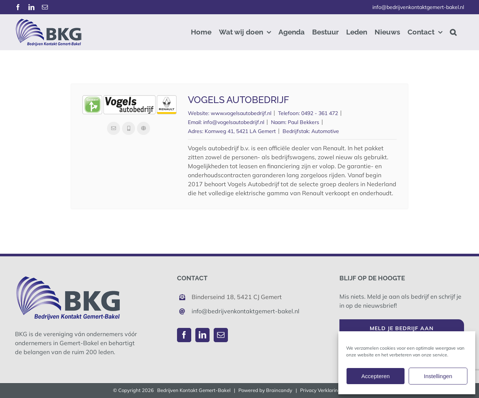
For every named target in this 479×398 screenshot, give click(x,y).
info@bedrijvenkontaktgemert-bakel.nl (418, 7)
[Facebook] (184, 335)
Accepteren (375, 376)
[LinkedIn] (202, 335)
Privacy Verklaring (320, 390)
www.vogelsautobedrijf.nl (241, 113)
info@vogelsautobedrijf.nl (233, 122)
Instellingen (438, 376)
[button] (453, 32)
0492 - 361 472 (319, 113)
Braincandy (279, 390)
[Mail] (221, 335)
